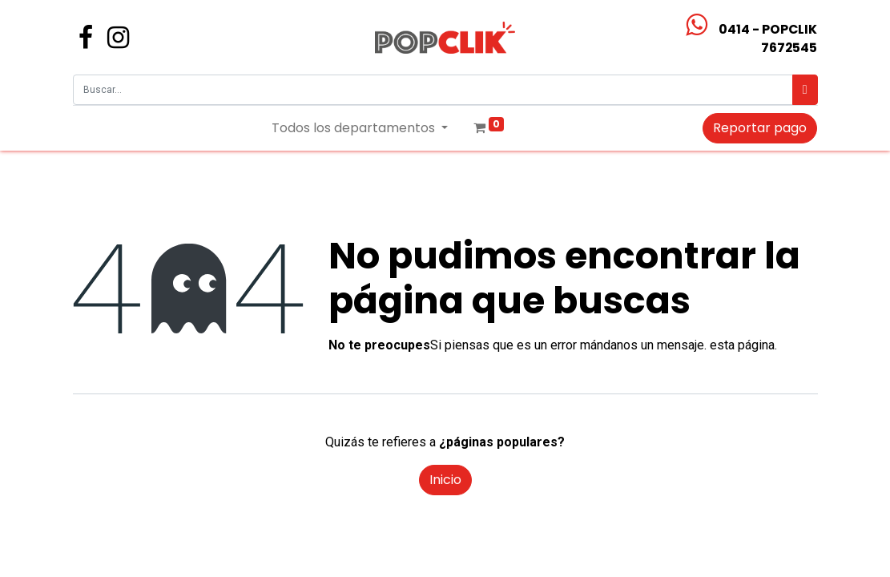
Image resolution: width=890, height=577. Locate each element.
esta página (742, 345)
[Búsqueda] (805, 90)
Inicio (445, 479)
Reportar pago (760, 128)
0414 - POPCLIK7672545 (768, 38)
